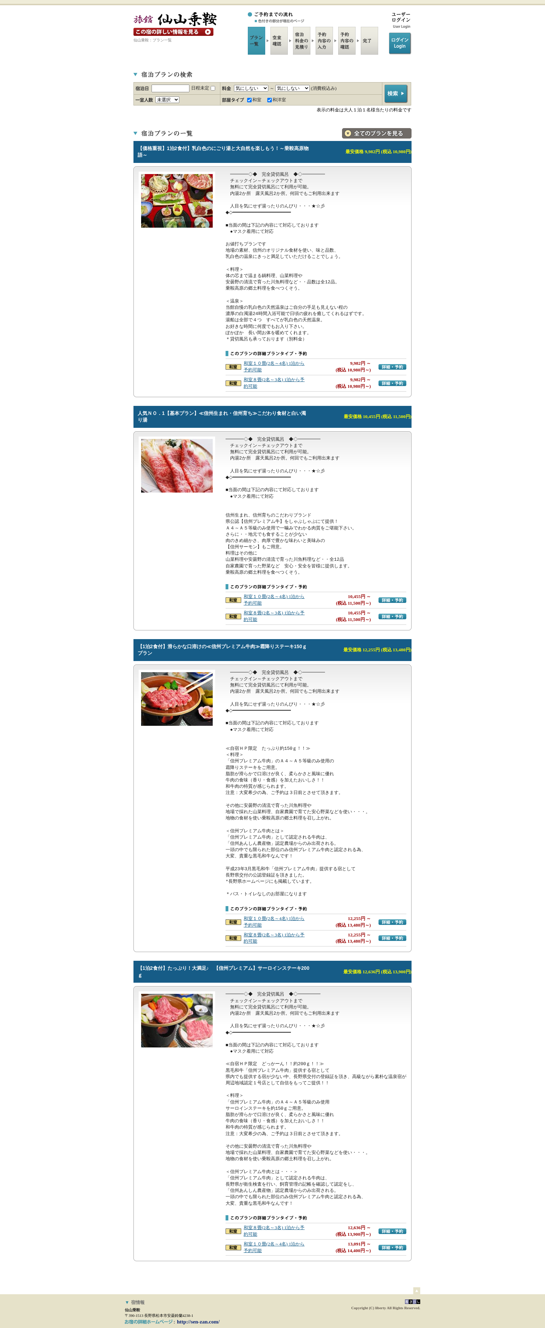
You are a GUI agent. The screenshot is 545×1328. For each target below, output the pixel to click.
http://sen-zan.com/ (198, 1322)
